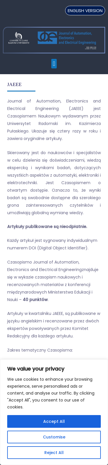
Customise (54, 437)
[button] (54, 63)
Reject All (54, 452)
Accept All (54, 421)
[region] (54, 412)
